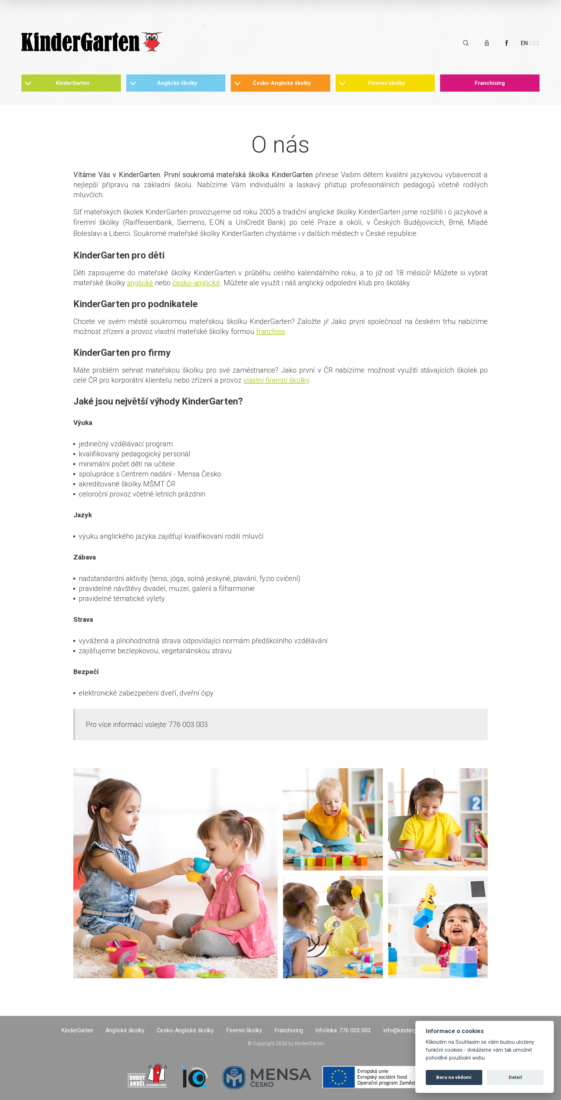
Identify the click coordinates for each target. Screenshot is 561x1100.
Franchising (490, 83)
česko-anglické (196, 282)
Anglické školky (177, 83)
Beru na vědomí (454, 1077)
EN (524, 43)
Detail (515, 1077)
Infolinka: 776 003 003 (343, 1030)
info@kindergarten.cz (409, 1030)
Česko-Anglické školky (282, 83)
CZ (536, 43)
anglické (140, 282)
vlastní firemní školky (276, 380)
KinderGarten (72, 83)
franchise (270, 331)
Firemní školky (386, 83)
